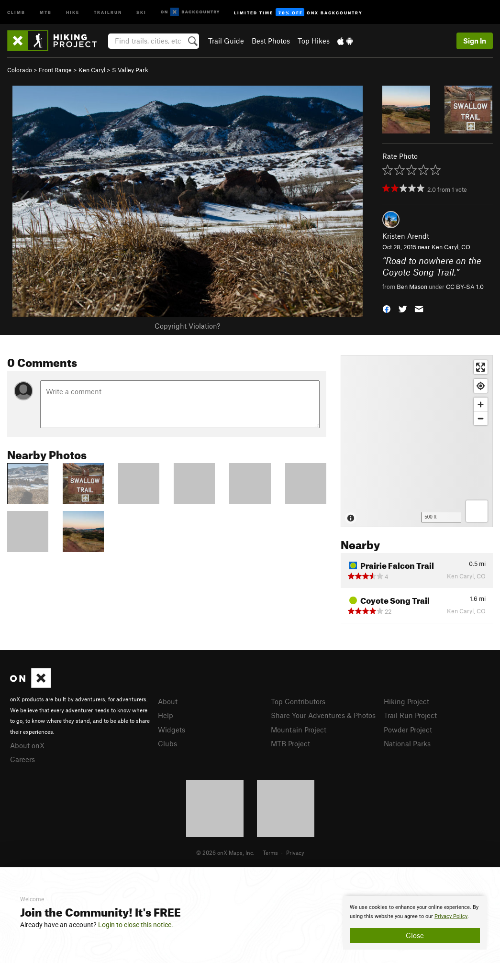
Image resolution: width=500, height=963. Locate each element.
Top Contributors (298, 701)
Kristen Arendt (405, 236)
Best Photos (271, 40)
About (168, 701)
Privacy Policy (450, 916)
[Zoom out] (481, 418)
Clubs (167, 743)
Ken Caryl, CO (451, 247)
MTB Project (290, 743)
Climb (16, 12)
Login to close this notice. (135, 925)
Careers (22, 759)
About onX (27, 745)
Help (165, 715)
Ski (141, 12)
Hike (72, 12)
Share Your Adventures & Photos (323, 715)
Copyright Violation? (187, 325)
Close (415, 935)
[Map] (416, 441)
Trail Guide (226, 40)
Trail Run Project (410, 715)
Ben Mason (412, 286)
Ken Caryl (91, 70)
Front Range (55, 70)
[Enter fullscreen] (481, 367)
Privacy (295, 852)
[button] (386, 308)
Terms (270, 852)
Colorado (19, 70)
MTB (46, 12)
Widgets (171, 729)
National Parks (407, 743)
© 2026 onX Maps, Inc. (225, 852)
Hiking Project (406, 701)
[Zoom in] (481, 404)
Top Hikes (314, 40)
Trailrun (108, 12)
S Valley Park (130, 70)
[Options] (477, 511)
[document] (415, 923)
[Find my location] (481, 386)
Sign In (474, 40)
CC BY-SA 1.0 (465, 286)
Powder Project (408, 729)
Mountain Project (298, 729)
